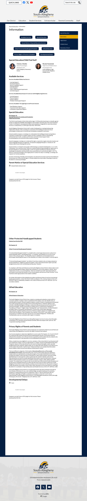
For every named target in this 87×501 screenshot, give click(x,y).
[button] (11, 20)
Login (43, 496)
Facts (12, 383)
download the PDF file (14, 180)
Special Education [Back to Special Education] (13, 26)
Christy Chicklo (22, 64)
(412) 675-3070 (45, 480)
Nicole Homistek (48, 64)
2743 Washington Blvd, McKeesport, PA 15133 (43, 477)
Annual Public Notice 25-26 (18, 165)
